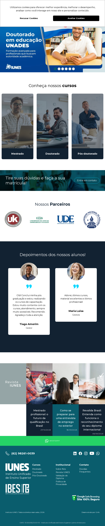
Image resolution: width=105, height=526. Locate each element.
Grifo (98, 512)
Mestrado (36, 469)
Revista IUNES (63, 472)
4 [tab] (66, 69)
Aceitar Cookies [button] (76, 18)
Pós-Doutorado (39, 475)
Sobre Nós (61, 469)
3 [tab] (62, 69)
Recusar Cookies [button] (29, 18)
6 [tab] (73, 69)
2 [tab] (59, 69)
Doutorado (37, 472)
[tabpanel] (52, 44)
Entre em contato (87, 180)
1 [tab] (55, 69)
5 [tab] (69, 69)
